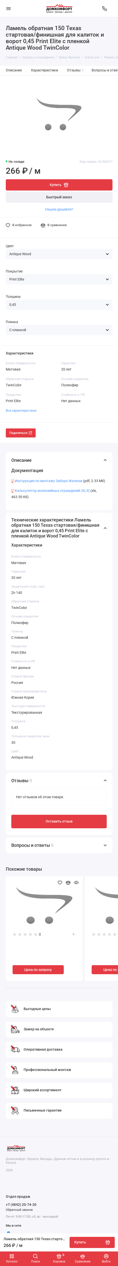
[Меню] (8, 8)
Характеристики (44, 70)
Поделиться (20, 433)
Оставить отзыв (59, 821)
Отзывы (75, 70)
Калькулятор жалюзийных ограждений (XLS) (52, 491)
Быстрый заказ (59, 197)
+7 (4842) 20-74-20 (21, 1205)
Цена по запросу (38, 970)
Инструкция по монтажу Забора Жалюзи (48, 481)
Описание (14, 70)
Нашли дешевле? (59, 209)
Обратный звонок (19, 1210)
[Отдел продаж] (104, 8)
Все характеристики (21, 410)
